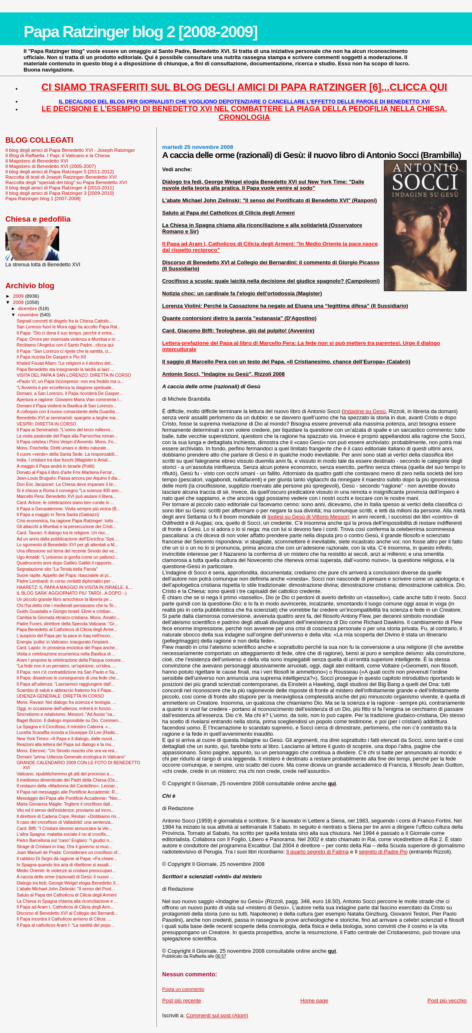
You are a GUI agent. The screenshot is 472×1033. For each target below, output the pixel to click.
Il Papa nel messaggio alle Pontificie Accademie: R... (67, 791)
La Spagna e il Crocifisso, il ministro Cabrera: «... (64, 726)
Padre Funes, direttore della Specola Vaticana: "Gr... (67, 623)
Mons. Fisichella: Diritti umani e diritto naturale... (63, 447)
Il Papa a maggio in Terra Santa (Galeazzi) (58, 514)
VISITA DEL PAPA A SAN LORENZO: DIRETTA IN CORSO (74, 375)
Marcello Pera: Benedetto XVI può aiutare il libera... (66, 496)
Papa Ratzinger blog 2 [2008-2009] (140, 32)
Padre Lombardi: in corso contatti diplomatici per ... (66, 581)
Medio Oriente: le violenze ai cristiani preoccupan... (66, 870)
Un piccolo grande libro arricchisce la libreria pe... (64, 599)
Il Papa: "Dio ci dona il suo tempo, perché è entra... (66, 332)
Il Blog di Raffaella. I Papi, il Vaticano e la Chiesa (57, 155)
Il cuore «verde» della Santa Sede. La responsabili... (67, 454)
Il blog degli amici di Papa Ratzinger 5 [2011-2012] (59, 171)
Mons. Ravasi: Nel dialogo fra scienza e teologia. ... (66, 702)
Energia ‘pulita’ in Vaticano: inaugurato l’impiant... (64, 641)
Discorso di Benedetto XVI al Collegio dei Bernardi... (67, 913)
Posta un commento (183, 989)
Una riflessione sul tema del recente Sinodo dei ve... (67, 550)
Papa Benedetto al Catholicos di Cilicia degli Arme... (67, 629)
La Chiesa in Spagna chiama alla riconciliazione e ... (67, 901)
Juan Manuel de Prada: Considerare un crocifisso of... (69, 852)
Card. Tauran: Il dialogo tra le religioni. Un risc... (63, 532)
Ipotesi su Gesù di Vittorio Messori (308, 517)
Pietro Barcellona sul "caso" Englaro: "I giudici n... (65, 840)
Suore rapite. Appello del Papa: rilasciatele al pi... (64, 575)
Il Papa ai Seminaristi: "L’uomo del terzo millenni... (65, 429)
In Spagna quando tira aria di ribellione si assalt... (64, 864)
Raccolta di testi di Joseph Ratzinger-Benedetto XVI (61, 176)
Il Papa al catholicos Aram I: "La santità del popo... (65, 925)
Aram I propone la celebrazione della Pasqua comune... (71, 660)
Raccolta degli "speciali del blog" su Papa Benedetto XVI (66, 182)
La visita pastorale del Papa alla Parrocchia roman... (67, 435)
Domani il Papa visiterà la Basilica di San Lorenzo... (67, 405)
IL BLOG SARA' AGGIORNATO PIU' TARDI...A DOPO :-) (72, 593)
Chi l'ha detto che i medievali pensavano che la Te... (67, 605)
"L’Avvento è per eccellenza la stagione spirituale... (66, 387)
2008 (19, 302)
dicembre (28, 308)
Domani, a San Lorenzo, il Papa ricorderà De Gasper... (69, 393)
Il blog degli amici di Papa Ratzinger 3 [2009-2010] (59, 193)
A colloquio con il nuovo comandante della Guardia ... (68, 411)
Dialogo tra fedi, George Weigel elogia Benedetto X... (68, 882)
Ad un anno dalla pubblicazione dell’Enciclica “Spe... (67, 538)
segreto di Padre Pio (383, 852)
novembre (29, 314)
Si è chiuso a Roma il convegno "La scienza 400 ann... (69, 490)
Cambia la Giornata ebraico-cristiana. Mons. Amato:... (68, 617)
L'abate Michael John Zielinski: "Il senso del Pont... (66, 888)
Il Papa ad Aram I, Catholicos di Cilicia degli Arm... (65, 906)
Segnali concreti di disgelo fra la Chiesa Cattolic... (65, 320)
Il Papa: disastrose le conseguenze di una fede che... (68, 677)
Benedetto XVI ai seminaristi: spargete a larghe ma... (68, 417)
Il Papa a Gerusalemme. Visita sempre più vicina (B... (68, 508)
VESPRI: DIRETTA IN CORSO (46, 423)
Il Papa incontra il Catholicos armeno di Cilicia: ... (64, 918)
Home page (314, 1000)
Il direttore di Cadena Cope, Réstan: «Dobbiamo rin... (68, 816)
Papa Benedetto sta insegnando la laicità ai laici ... (65, 369)
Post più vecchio (447, 1000)
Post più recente (181, 1000)
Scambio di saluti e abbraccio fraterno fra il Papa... (65, 690)
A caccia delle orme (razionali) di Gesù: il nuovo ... (65, 876)
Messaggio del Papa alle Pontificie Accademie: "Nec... (69, 798)
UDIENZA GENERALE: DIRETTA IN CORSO (60, 695)
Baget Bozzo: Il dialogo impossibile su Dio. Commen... (69, 720)
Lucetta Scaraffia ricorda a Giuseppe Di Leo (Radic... (68, 732)
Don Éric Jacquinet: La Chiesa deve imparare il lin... (67, 484)
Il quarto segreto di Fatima (317, 852)
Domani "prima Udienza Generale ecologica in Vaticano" (71, 756)
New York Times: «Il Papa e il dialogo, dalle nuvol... (66, 738)
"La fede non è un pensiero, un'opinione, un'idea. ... (66, 665)
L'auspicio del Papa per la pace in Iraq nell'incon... (65, 635)
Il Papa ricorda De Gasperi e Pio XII (51, 356)
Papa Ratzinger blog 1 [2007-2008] (43, 198)
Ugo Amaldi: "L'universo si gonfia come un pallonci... (67, 557)
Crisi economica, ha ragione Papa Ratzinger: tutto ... (67, 520)
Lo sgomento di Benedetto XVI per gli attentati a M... (67, 544)
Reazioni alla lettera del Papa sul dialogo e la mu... (66, 744)
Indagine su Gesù (364, 411)
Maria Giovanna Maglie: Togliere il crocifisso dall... (65, 803)
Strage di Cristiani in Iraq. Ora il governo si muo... (64, 846)
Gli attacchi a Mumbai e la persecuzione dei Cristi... (66, 526)
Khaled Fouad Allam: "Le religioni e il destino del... (65, 363)
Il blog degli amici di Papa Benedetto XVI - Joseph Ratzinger (70, 150)
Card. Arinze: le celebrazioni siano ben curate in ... (65, 502)
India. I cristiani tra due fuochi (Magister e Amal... (64, 459)
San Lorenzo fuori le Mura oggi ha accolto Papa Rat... (69, 326)
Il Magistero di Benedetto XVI (36, 160)
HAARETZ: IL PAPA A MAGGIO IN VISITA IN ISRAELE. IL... (75, 587)
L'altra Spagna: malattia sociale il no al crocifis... (63, 834)
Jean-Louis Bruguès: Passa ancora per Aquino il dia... (69, 478)
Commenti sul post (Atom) (217, 1015)
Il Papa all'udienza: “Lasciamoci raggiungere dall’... (66, 683)
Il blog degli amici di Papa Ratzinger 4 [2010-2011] (59, 187)
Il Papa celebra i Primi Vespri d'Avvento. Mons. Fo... (67, 441)
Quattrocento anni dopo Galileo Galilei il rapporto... (66, 562)
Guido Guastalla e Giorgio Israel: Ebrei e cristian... (65, 611)
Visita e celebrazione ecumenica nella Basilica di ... (66, 653)
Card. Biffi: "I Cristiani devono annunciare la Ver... (64, 828)
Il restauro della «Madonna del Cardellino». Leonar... (67, 785)
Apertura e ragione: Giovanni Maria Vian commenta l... (69, 399)
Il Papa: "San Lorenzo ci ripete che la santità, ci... (64, 351)
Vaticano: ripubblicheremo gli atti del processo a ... (65, 773)
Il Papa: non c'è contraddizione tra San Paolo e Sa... (67, 672)
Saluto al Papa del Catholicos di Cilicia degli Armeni (67, 894)
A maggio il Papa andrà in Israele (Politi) (55, 466)
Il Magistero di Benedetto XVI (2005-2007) (50, 166)
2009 (19, 296)
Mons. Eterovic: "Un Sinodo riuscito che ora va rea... (67, 750)
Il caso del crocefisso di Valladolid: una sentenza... (65, 822)
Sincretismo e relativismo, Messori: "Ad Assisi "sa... (66, 714)
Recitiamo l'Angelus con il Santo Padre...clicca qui (65, 344)
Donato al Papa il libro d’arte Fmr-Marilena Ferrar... (66, 472)
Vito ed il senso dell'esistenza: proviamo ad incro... (65, 810)
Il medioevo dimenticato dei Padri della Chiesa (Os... (67, 779)
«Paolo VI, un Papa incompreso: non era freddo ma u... (70, 381)
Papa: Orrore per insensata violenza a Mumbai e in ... (68, 339)
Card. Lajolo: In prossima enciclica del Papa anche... (67, 647)
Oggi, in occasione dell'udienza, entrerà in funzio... (65, 708)
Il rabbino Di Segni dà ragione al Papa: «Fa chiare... (67, 858)
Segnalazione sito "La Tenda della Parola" (57, 569)
